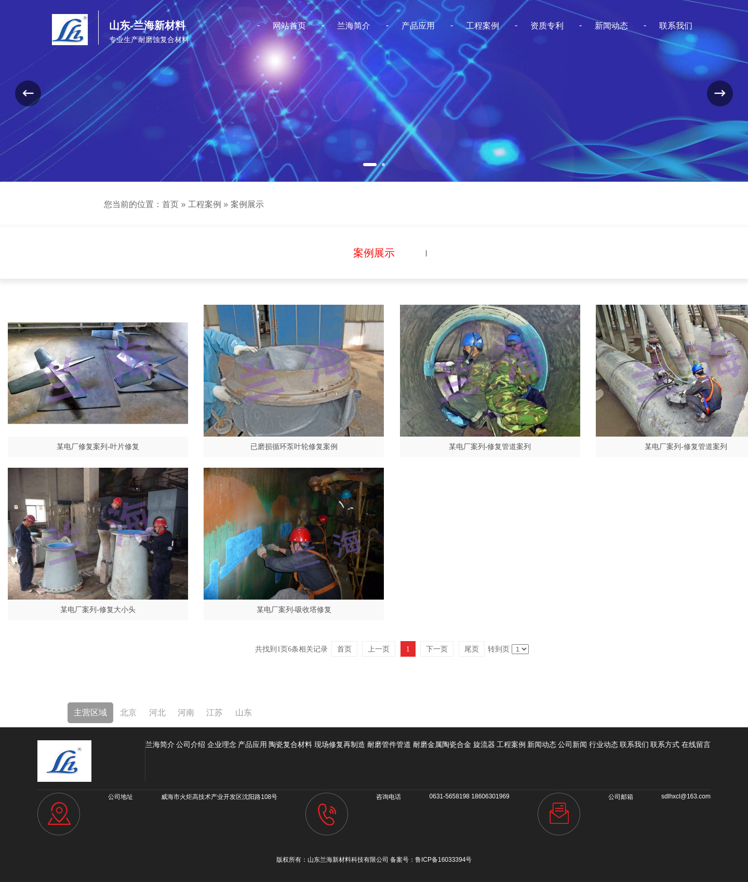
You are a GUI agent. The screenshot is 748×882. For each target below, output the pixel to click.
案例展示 (247, 204)
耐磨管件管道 (389, 744)
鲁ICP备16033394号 (443, 859)
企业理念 (221, 744)
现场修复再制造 (339, 744)
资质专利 (546, 25)
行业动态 (603, 744)
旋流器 (484, 744)
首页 (170, 204)
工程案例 (482, 25)
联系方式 (664, 744)
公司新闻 (572, 744)
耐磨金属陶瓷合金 (442, 744)
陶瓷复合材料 (290, 744)
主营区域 (90, 712)
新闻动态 (610, 25)
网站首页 (289, 25)
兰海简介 (353, 25)
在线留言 (696, 744)
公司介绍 (190, 744)
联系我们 (674, 25)
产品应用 (418, 25)
